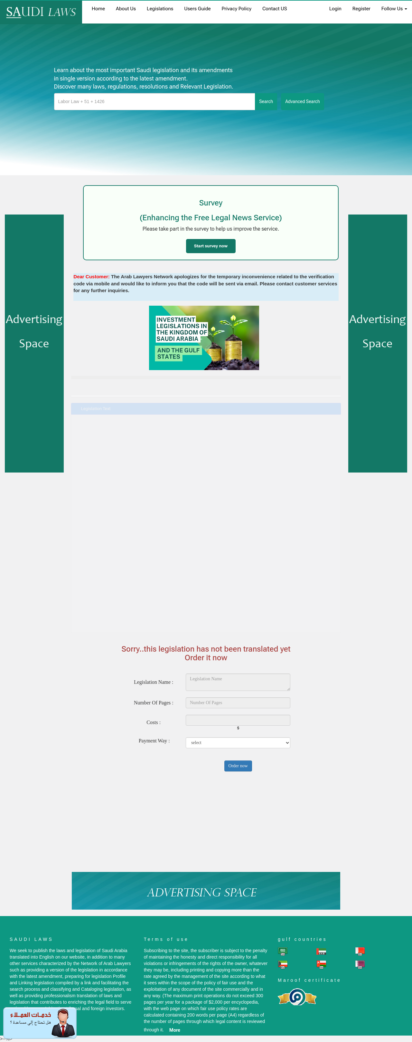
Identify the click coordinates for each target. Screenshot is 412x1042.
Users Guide (197, 9)
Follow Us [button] (394, 9)
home (98, 9)
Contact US (274, 9)
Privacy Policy (236, 9)
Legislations (160, 9)
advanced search (302, 101)
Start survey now (211, 246)
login (335, 9)
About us (126, 9)
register (361, 9)
